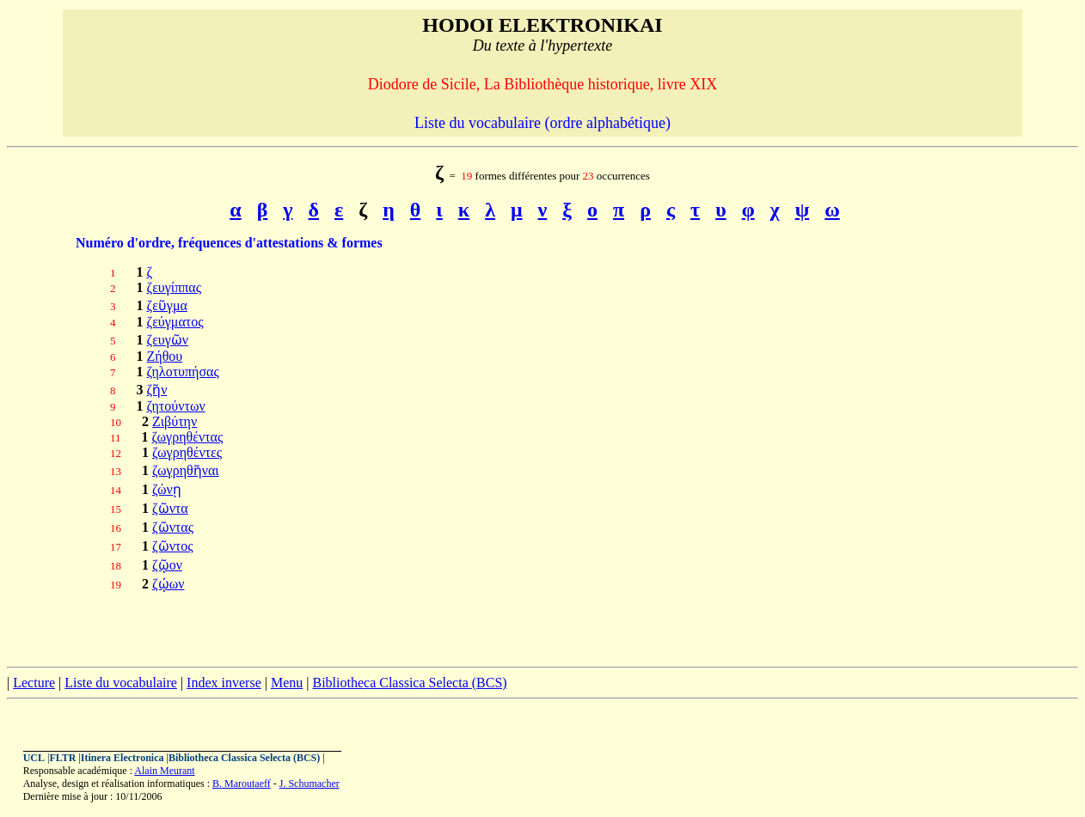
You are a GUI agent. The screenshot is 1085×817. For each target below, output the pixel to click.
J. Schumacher (309, 783)
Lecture (34, 682)
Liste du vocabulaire (120, 682)
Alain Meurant (164, 771)
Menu (287, 682)
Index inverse (224, 682)
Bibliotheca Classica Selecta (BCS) (409, 682)
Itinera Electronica (122, 758)
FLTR (62, 758)
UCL (34, 758)
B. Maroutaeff (241, 783)
